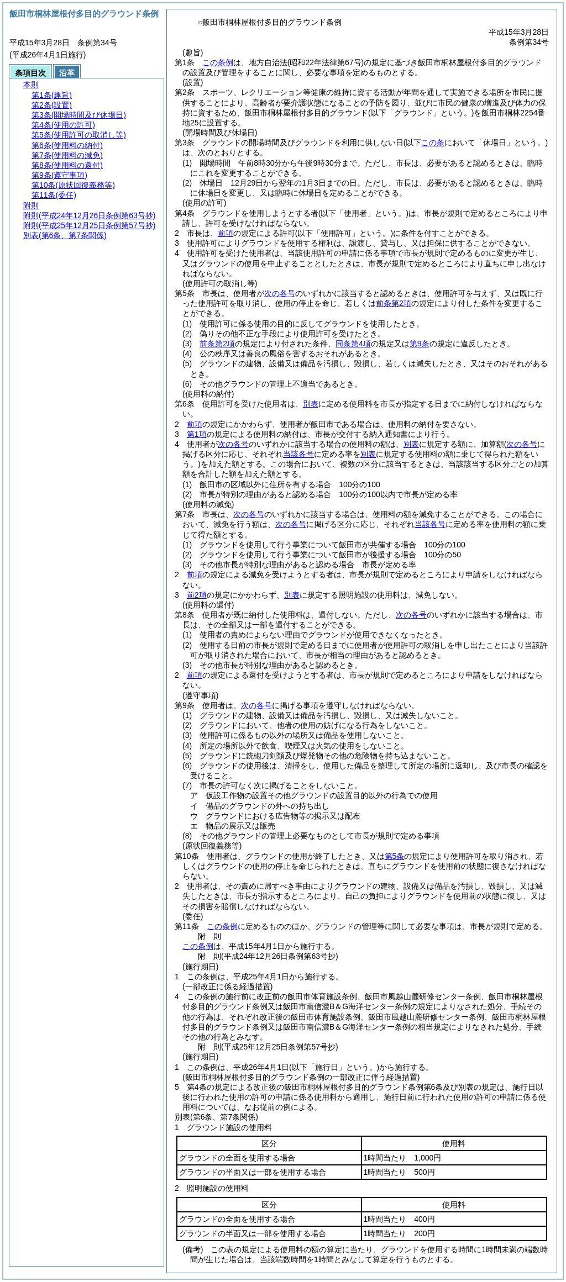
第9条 (419, 343)
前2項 (197, 594)
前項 (225, 233)
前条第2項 (393, 303)
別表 (310, 403)
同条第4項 (353, 343)
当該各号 (430, 524)
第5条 (395, 856)
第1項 (197, 434)
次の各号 (279, 293)
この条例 (217, 62)
